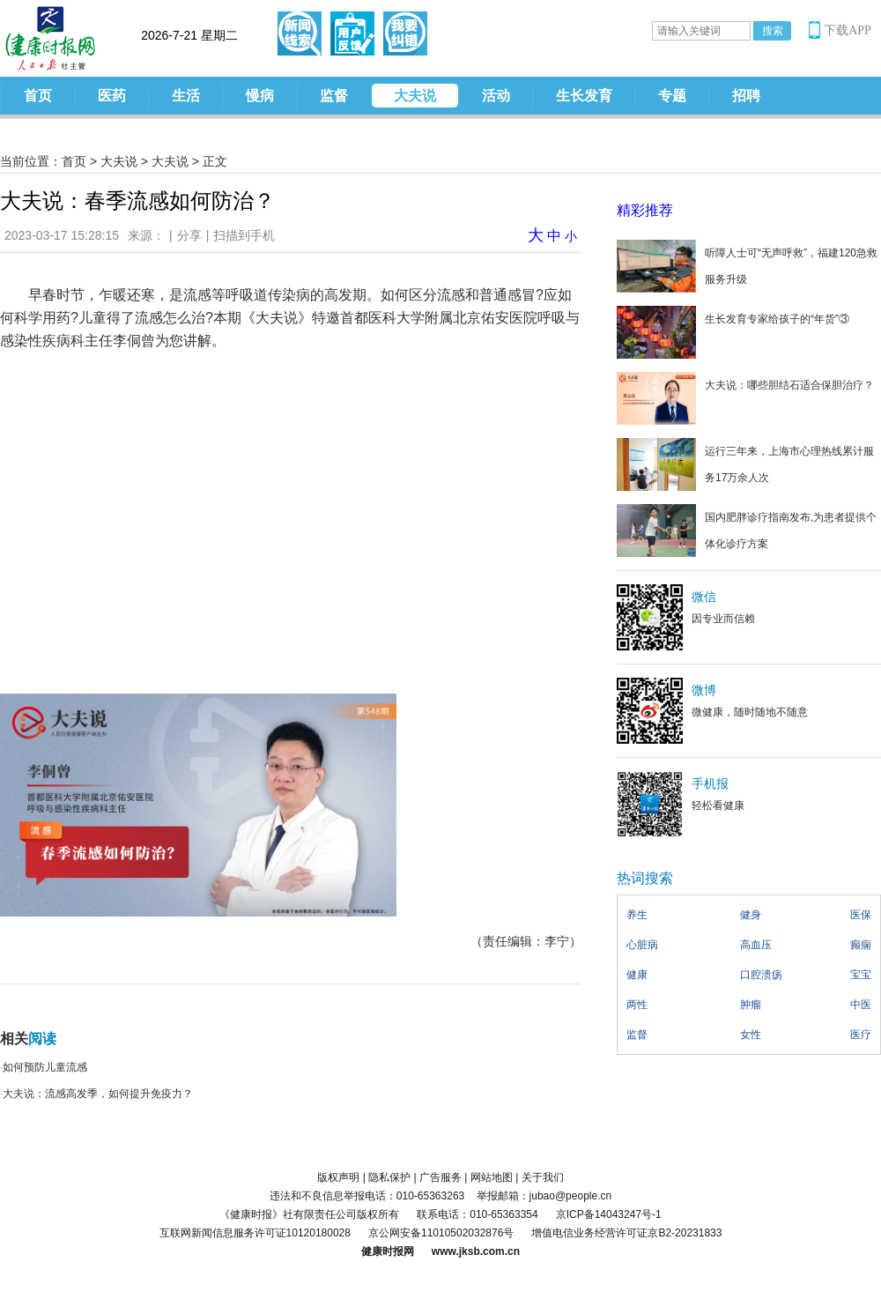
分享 (189, 235)
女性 (750, 1034)
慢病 (260, 95)
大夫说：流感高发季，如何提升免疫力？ (98, 1094)
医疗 (860, 1034)
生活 (186, 95)
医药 (112, 95)
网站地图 (491, 1177)
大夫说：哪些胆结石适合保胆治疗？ (789, 385)
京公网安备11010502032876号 (441, 1233)
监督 (334, 95)
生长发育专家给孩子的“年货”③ (777, 319)
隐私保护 (389, 1177)
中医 (860, 1004)
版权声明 (338, 1177)
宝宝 (860, 975)
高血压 (756, 945)
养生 (637, 915)
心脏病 (642, 945)
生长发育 (584, 95)
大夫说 (415, 95)
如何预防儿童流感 (45, 1067)
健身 (750, 915)
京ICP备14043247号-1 (609, 1214)
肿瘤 (750, 1004)
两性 (637, 1004)
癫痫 (860, 945)
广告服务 (440, 1177)
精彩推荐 (645, 210)
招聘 (746, 95)
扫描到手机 (244, 235)
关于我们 (543, 1177)
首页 (38, 95)
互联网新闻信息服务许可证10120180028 (255, 1233)
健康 (637, 975)
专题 (672, 95)
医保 (860, 915)
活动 (496, 95)
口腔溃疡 (761, 975)
